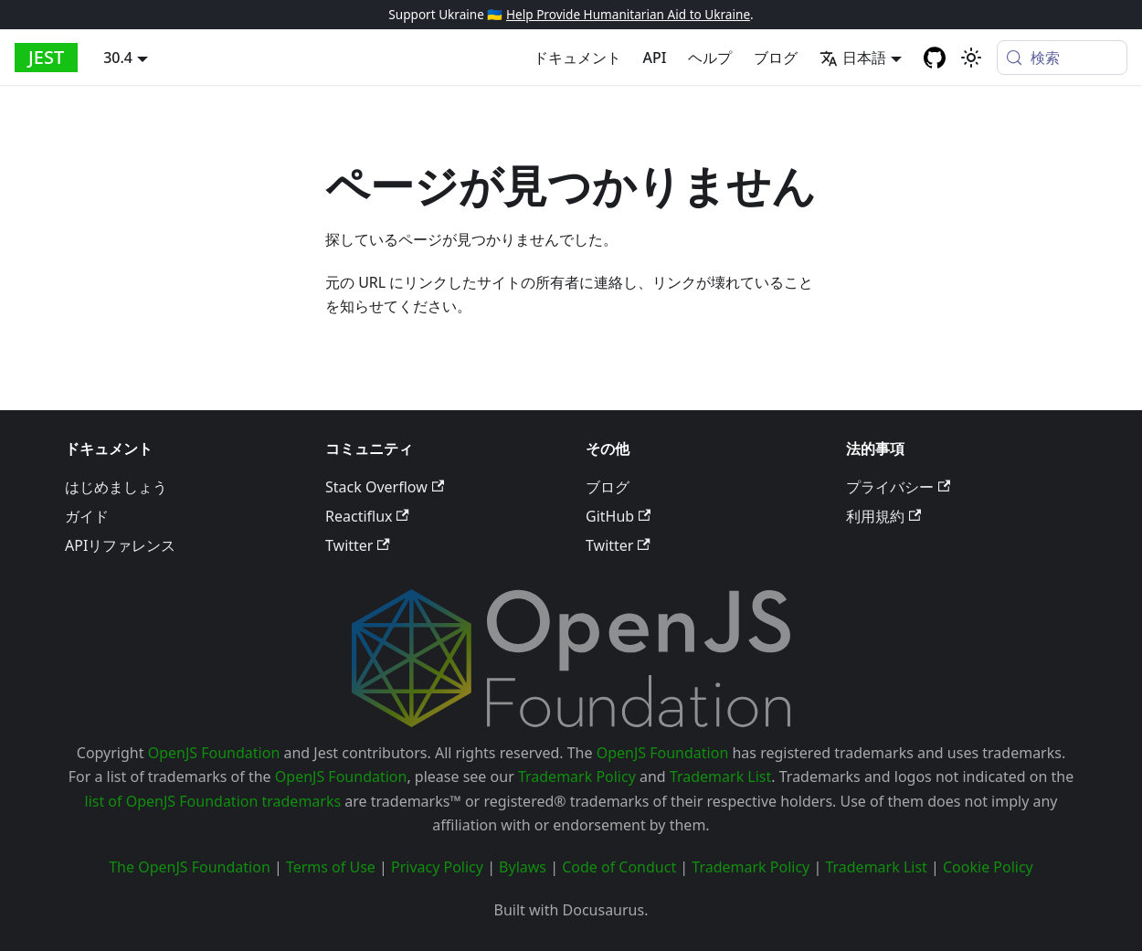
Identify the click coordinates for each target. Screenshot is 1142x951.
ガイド (87, 516)
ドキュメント (577, 58)
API (655, 58)
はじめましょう (116, 487)
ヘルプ (710, 58)
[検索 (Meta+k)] (1062, 57)
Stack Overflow (384, 487)
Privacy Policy (437, 867)
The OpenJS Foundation (189, 867)
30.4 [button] (117, 58)
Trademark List (720, 776)
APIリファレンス (120, 545)
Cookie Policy (988, 867)
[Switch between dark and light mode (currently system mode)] (971, 57)
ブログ (776, 58)
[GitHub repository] (935, 57)
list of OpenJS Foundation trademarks (213, 801)
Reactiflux (367, 516)
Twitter (357, 545)
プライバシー (898, 487)
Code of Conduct (619, 867)
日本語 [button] (852, 58)
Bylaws (522, 867)
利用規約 (883, 516)
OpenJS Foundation (214, 753)
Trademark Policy (577, 776)
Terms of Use (330, 867)
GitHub (618, 516)
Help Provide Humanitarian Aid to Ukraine (628, 14)
